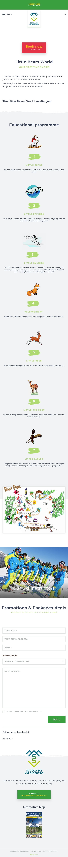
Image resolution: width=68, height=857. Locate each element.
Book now (34, 47)
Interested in (9, 655)
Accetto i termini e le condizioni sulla (23, 712)
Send (56, 719)
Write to (34, 794)
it (65, 14)
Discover (34, 572)
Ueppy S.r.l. (34, 854)
